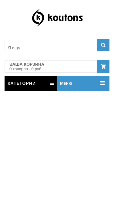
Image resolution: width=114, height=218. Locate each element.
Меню (66, 83)
